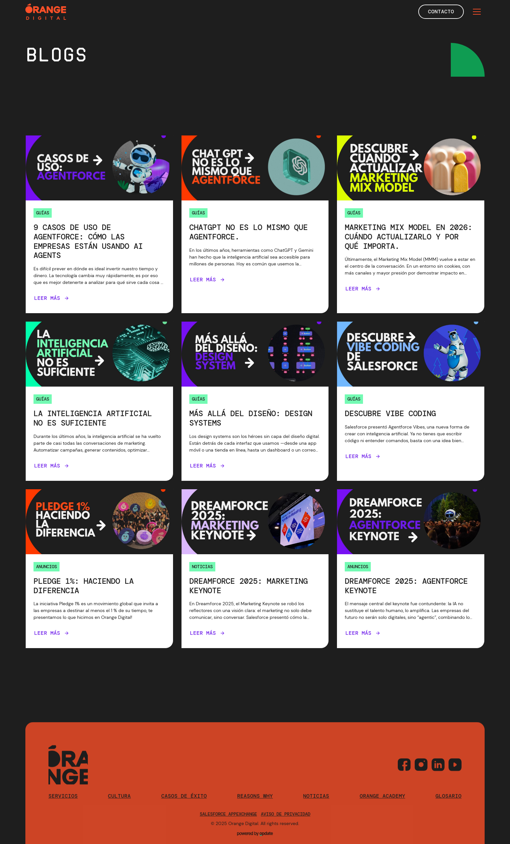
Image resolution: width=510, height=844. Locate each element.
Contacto (441, 11)
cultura (119, 803)
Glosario (449, 803)
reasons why (255, 803)
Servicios (63, 803)
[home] (45, 12)
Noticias (316, 803)
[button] (477, 11)
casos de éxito (184, 803)
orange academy (382, 803)
